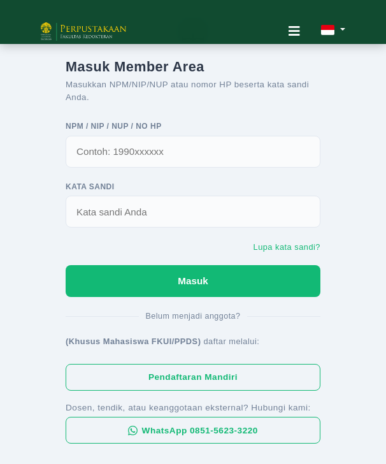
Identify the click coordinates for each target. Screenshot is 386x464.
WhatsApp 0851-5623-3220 (193, 430)
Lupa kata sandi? (287, 247)
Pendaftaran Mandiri (193, 377)
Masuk (193, 280)
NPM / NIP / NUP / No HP (114, 126)
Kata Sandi (90, 186)
